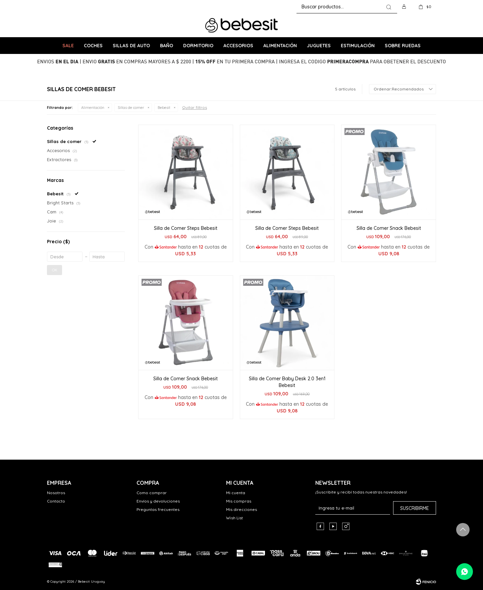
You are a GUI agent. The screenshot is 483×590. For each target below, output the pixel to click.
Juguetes (319, 46)
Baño (166, 46)
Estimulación (358, 46)
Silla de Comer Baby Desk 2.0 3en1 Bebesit (287, 382)
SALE (68, 46)
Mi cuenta (235, 492)
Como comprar (152, 492)
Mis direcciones (241, 509)
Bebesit (164, 107)
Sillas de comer (131, 107)
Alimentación (280, 46)
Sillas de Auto (131, 46)
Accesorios (238, 46)
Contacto (56, 501)
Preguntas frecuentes (158, 509)
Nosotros (56, 492)
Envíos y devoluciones (158, 501)
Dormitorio (198, 46)
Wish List (234, 517)
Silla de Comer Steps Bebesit (185, 228)
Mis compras (238, 501)
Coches (93, 46)
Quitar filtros (194, 107)
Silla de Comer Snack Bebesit (389, 228)
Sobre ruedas (403, 46)
